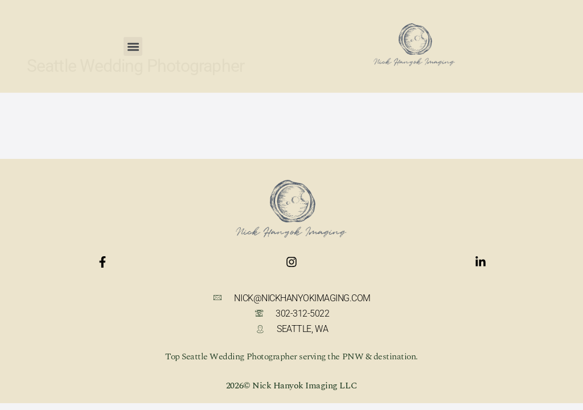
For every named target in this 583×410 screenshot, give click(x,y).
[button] (133, 41)
